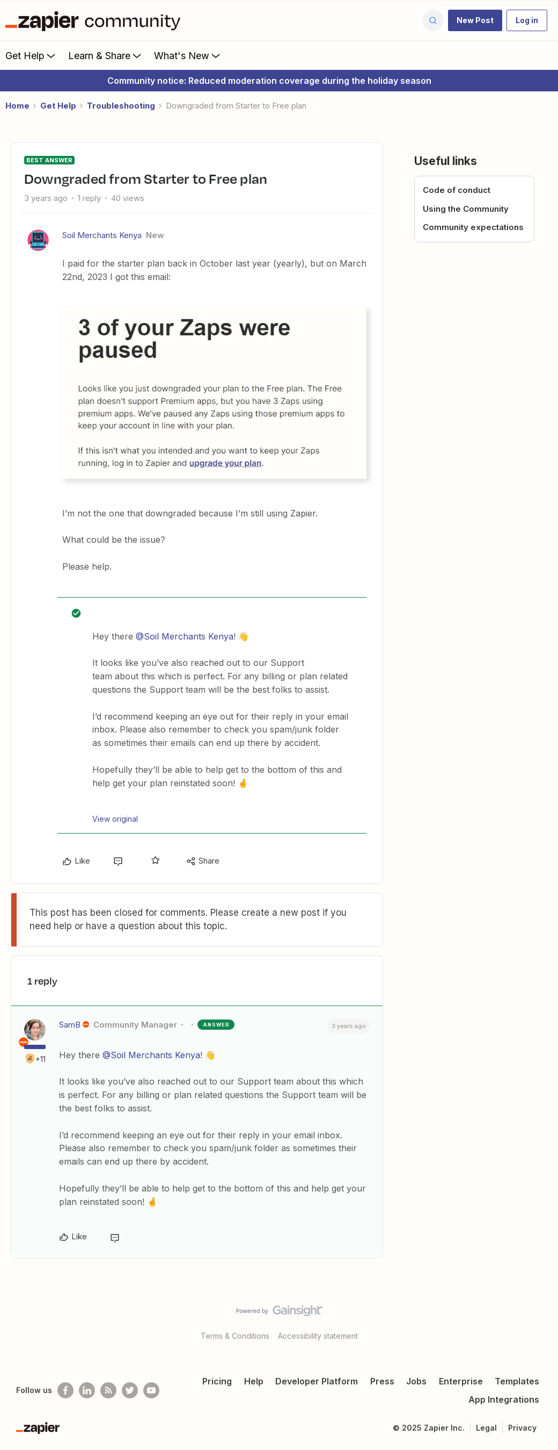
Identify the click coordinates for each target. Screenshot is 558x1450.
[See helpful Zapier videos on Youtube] (151, 1390)
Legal (486, 1427)
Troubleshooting (121, 106)
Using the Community (466, 209)
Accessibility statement (318, 1335)
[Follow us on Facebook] (65, 1390)
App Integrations (503, 1399)
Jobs (416, 1381)
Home (17, 106)
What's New (188, 55)
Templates (517, 1381)
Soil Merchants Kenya (102, 235)
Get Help (31, 55)
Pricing (217, 1381)
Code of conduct (456, 190)
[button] (475, 20)
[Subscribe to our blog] (108, 1390)
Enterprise (461, 1381)
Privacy (522, 1427)
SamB (69, 1025)
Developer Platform (316, 1381)
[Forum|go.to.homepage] (95, 20)
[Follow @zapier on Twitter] (130, 1390)
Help (253, 1381)
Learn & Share (105, 55)
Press (382, 1381)
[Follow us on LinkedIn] (87, 1390)
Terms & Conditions (235, 1335)
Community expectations (473, 227)
